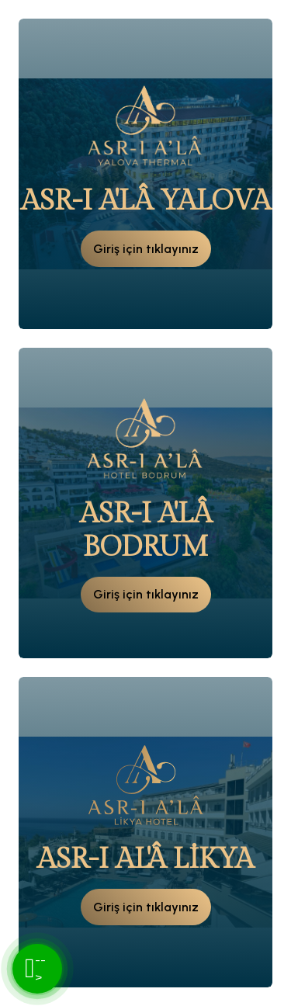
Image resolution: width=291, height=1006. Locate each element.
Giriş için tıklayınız (146, 248)
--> (35, 969)
